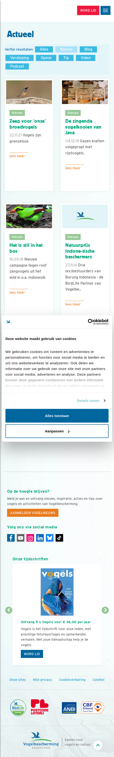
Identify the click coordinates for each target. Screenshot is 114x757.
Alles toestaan (57, 415)
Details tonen (88, 401)
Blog (88, 49)
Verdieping (19, 58)
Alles (44, 49)
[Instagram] (30, 538)
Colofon (99, 680)
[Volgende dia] (105, 638)
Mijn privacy (42, 680)
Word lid (32, 654)
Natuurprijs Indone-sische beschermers (80, 251)
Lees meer (17, 156)
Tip (66, 58)
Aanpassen (57, 431)
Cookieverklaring (72, 680)
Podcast (17, 66)
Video (86, 58)
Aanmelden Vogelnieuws (32, 513)
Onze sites (17, 680)
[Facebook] (11, 538)
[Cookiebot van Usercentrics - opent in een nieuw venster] (88, 322)
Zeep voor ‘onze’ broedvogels (27, 124)
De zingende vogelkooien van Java (83, 126)
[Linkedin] (40, 538)
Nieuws (66, 49)
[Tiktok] (59, 538)
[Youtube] (20, 538)
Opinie (46, 58)
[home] (23, 11)
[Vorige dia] (9, 638)
